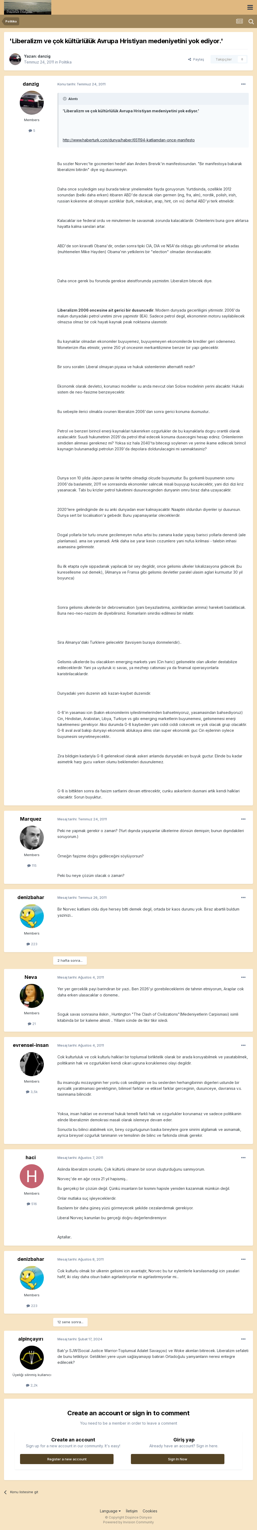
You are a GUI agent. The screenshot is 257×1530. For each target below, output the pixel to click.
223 (31, 944)
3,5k (32, 1092)
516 (32, 1204)
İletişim (132, 1511)
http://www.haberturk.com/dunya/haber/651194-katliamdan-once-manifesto (129, 140)
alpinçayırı (30, 1339)
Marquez (30, 819)
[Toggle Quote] (65, 99)
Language (110, 1511)
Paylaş (196, 59)
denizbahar (30, 897)
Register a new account (67, 1459)
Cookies (150, 1511)
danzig (44, 56)
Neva (31, 977)
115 (32, 865)
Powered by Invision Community (128, 1522)
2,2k (32, 1385)
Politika (65, 62)
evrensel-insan (31, 1045)
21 (32, 1024)
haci (31, 1157)
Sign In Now (177, 1459)
